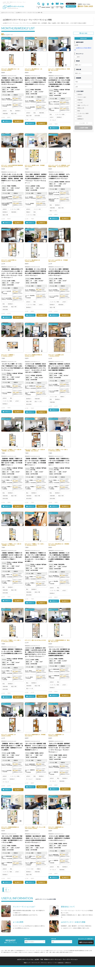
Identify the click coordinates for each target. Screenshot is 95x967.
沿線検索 (43, 7)
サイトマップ (35, 962)
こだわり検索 (52, 7)
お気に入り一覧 (71, 3)
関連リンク (27, 962)
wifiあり (80, 114)
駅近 (79, 109)
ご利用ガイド (57, 7)
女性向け (80, 92)
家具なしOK (81, 106)
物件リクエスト (71, 6)
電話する (19, 121)
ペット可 (80, 101)
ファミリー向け (82, 95)
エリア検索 (39, 7)
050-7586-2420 (86, 6)
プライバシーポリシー (47, 962)
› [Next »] (22, 889)
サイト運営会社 (59, 962)
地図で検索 (84, 33)
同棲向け (80, 98)
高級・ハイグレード (83, 103)
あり (78, 55)
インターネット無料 (83, 111)
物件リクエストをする (85, 942)
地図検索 (48, 7)
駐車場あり (81, 117)
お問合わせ (7, 121)
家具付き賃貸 (62, 7)
